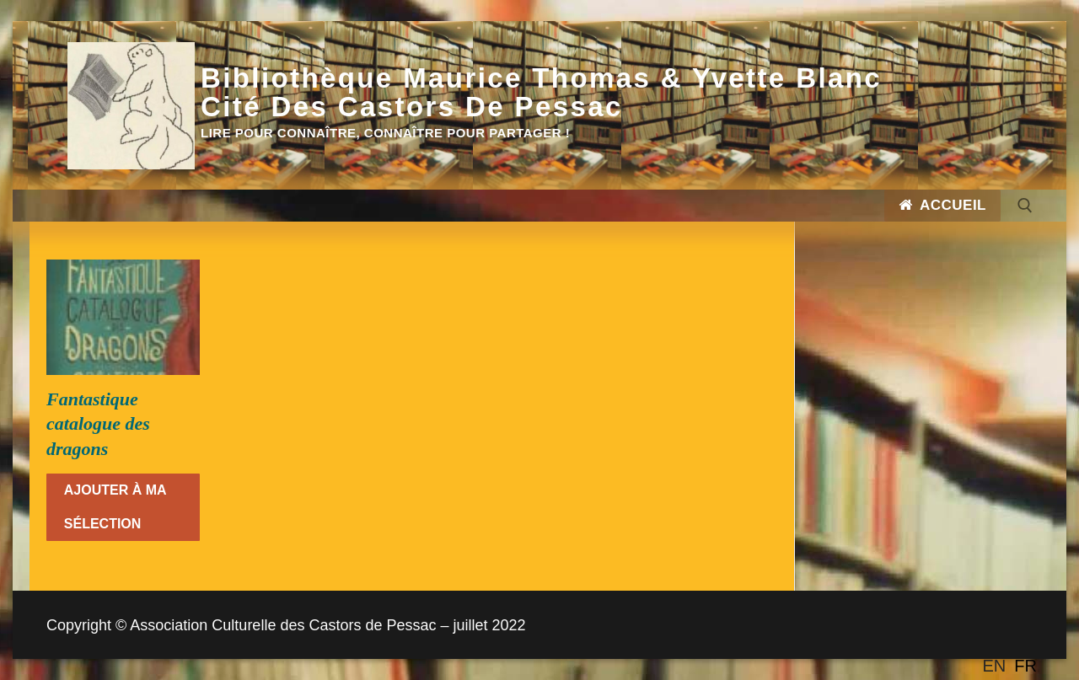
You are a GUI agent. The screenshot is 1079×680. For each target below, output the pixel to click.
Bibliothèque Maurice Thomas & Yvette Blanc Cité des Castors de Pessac (541, 92)
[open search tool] (1025, 205)
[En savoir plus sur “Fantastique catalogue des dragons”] (123, 507)
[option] (1025, 665)
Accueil (942, 205)
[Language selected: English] (1014, 666)
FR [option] (1025, 665)
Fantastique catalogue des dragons (98, 423)
